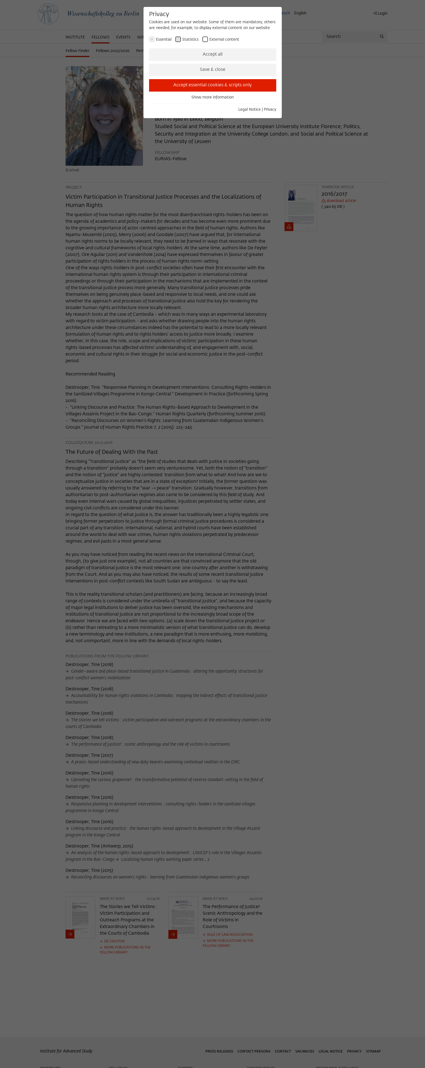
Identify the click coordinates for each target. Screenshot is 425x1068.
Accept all (213, 54)
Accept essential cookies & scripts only (212, 85)
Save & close (212, 70)
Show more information (212, 97)
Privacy (270, 110)
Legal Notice (249, 110)
